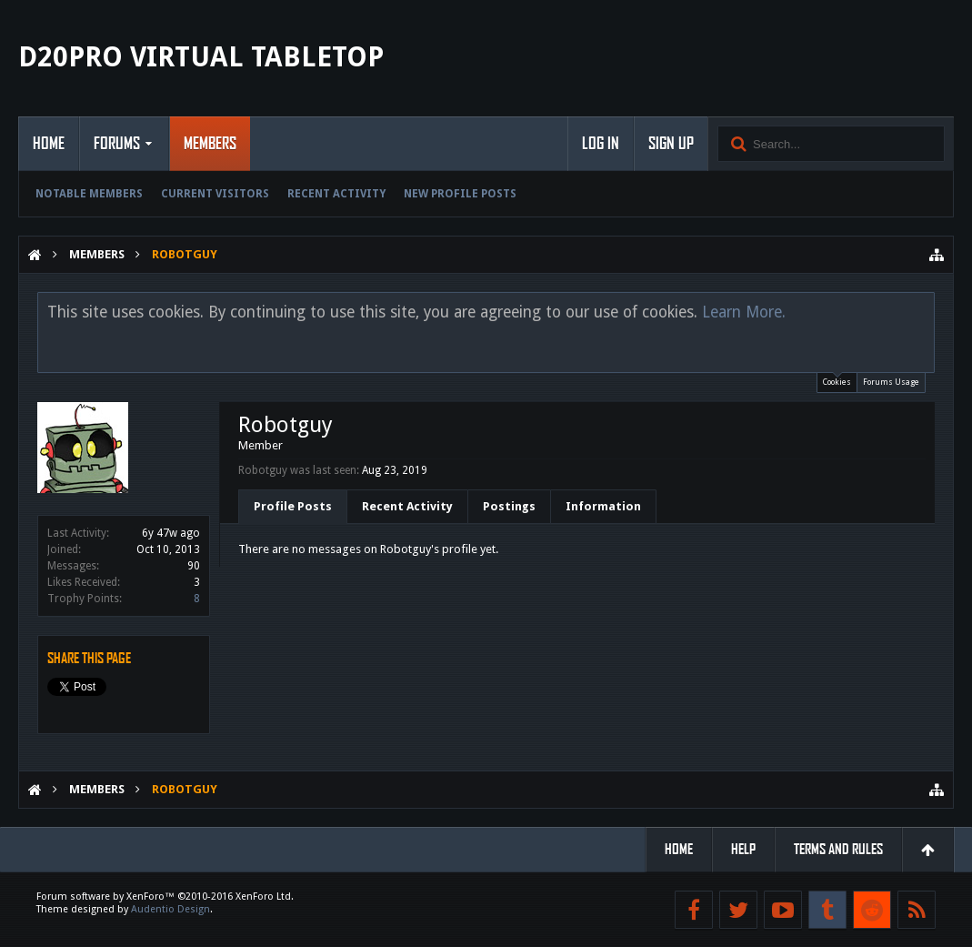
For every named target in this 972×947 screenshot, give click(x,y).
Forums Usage (891, 382)
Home (49, 144)
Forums (117, 144)
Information (603, 506)
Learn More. (744, 312)
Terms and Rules (838, 849)
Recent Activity (336, 193)
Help (743, 849)
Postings (509, 506)
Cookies (837, 380)
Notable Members (89, 193)
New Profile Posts (460, 193)
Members (210, 144)
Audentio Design (170, 909)
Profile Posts (293, 506)
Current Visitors (215, 193)
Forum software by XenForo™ (165, 896)
